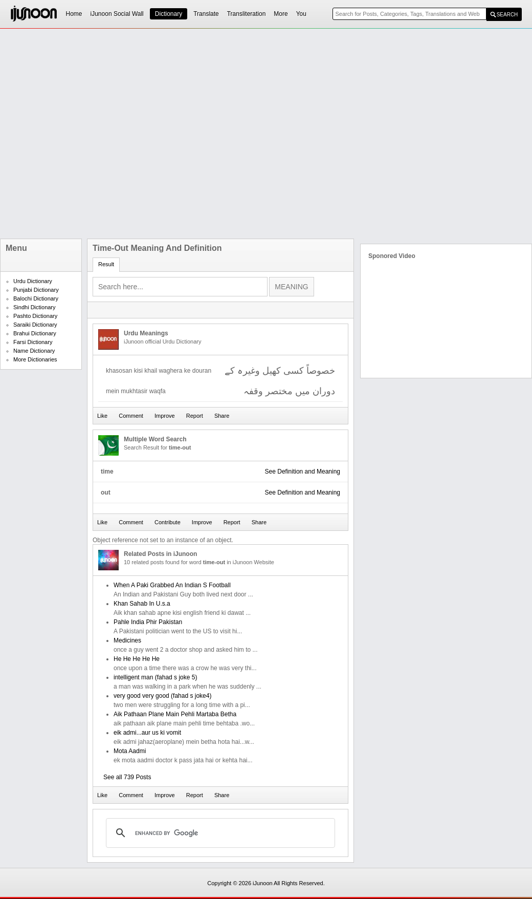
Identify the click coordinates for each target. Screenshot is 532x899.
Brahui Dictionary (34, 333)
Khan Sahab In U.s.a (142, 603)
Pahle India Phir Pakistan (148, 622)
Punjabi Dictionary (36, 290)
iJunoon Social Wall (117, 13)
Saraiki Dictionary (35, 325)
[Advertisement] (117, 133)
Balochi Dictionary (35, 298)
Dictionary (168, 13)
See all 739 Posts (127, 777)
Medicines (127, 640)
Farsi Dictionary (32, 342)
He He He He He (137, 658)
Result (106, 264)
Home (74, 13)
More (280, 13)
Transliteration (246, 13)
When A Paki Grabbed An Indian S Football (172, 585)
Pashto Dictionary (35, 316)
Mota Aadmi (130, 751)
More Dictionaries (35, 359)
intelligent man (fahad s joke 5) (155, 677)
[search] (219, 833)
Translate (206, 13)
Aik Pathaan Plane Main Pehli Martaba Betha (175, 714)
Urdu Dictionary (32, 281)
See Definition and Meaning (302, 471)
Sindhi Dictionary (34, 307)
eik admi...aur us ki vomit (147, 732)
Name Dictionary (34, 351)
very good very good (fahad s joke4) (162, 695)
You (301, 13)
